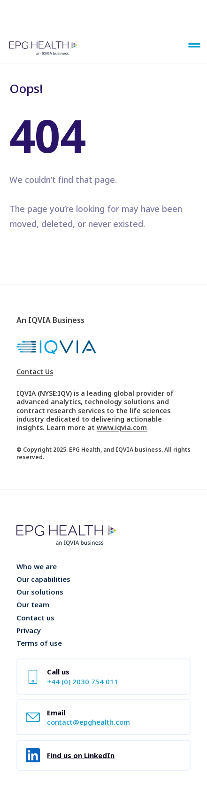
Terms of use (39, 643)
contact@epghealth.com (88, 722)
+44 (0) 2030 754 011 (82, 681)
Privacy (28, 630)
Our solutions (39, 591)
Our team (32, 604)
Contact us (35, 617)
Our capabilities (43, 579)
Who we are (36, 566)
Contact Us (34, 371)
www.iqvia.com (122, 427)
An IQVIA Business (50, 320)
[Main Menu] (194, 46)
